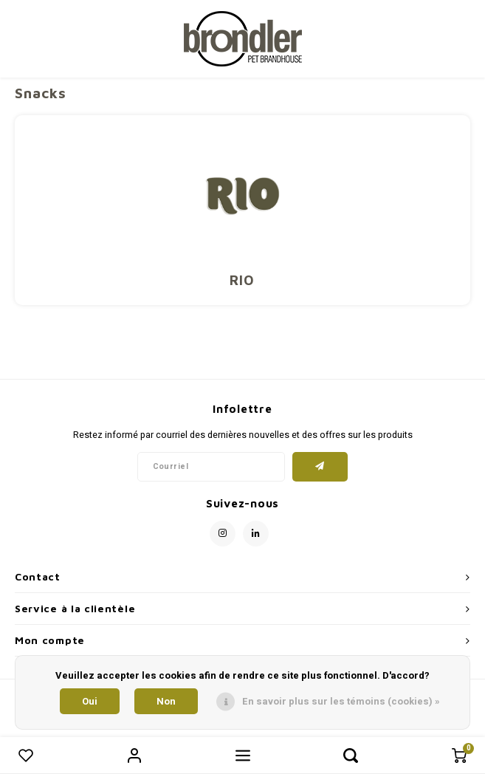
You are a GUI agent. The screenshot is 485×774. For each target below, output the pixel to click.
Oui (89, 701)
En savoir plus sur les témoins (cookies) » (341, 701)
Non (166, 701)
